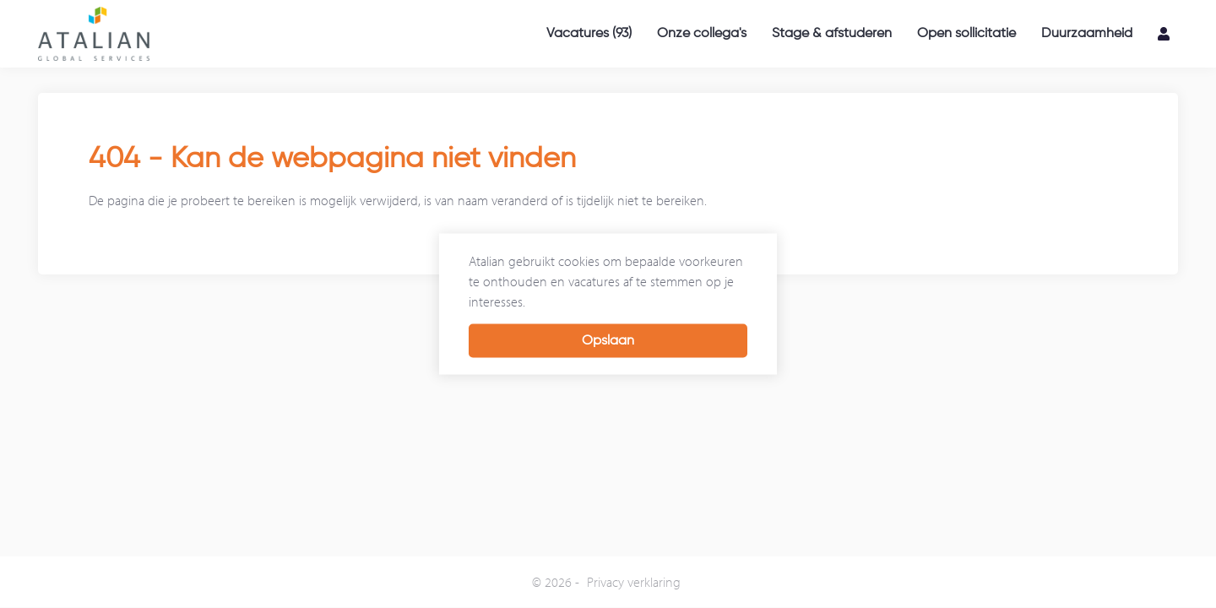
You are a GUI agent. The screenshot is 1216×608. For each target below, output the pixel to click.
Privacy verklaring (634, 581)
